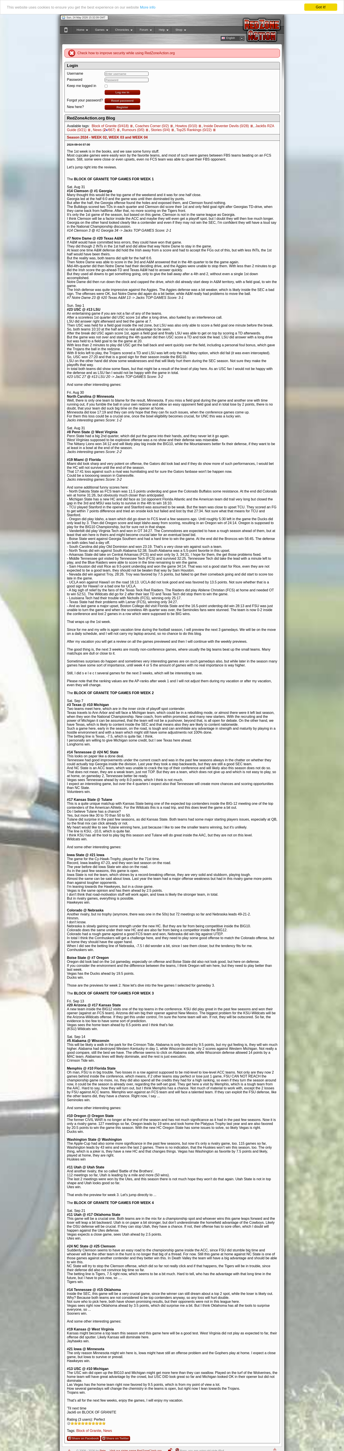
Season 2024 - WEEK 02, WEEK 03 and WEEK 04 (107, 137)
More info (148, 7)
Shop (178, 30)
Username (75, 73)
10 (104, 1423)
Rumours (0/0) (133, 130)
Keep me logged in (81, 86)
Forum (143, 30)
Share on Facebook (83, 1438)
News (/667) (104, 130)
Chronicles (122, 30)
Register (122, 107)
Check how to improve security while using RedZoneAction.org (126, 53)
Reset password (122, 100)
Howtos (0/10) (186, 126)
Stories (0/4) (160, 130)
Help (161, 30)
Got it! (321, 7)
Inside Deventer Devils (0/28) (226, 126)
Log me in (122, 92)
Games (99, 30)
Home (80, 30)
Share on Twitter (115, 1438)
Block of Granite (88, 1431)
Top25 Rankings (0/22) (194, 130)
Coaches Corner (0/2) (152, 126)
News (107, 1431)
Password (74, 79)
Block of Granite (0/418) (110, 126)
